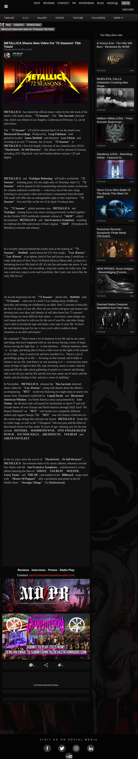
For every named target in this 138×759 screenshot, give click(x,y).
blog (26, 18)
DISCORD (128, 9)
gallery (42, 18)
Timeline (9, 18)
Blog (8, 25)
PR (74, 3)
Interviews (39, 570)
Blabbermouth (57, 482)
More (118, 18)
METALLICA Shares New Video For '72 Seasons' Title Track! (28, 29)
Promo (53, 570)
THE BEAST (17, 54)
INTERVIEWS (86, 3)
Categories (18, 25)
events (60, 18)
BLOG (100, 3)
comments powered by (46, 685)
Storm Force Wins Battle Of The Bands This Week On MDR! (113, 193)
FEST (37, 3)
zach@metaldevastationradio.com (52, 575)
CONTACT (63, 3)
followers (98, 18)
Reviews (24, 570)
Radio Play (67, 570)
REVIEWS (49, 3)
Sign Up (125, 3)
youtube (78, 18)
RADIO (111, 3)
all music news (33, 25)
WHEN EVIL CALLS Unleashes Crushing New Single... (112, 82)
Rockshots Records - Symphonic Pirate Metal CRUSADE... (111, 233)
